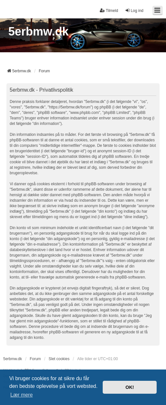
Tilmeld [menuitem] (109, 10)
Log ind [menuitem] (134, 10)
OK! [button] (129, 387)
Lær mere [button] (21, 395)
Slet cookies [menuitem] (58, 359)
